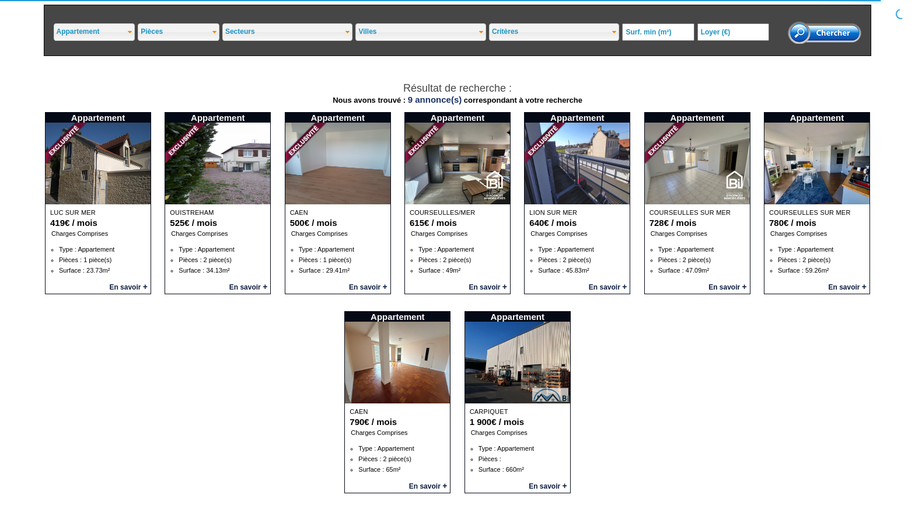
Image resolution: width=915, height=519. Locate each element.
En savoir (128, 287)
